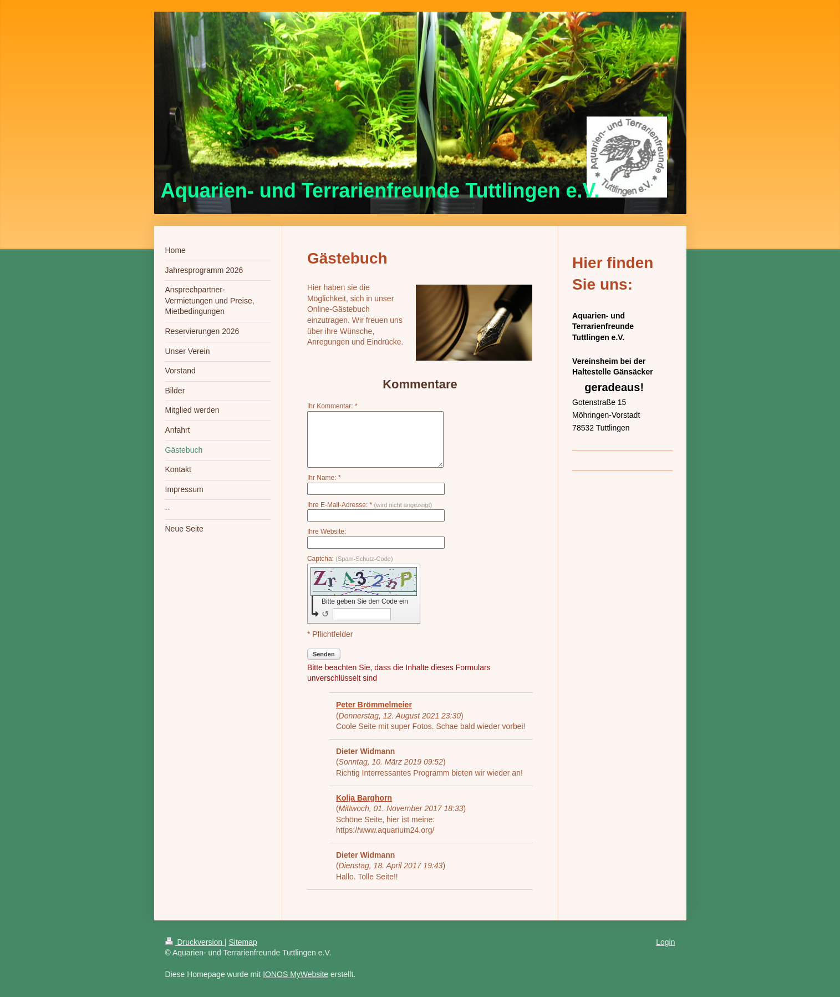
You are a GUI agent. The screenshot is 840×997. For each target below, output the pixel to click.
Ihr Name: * (324, 478)
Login (665, 942)
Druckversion (195, 942)
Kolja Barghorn (364, 797)
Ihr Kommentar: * (332, 406)
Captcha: (350, 559)
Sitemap (243, 942)
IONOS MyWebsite (295, 974)
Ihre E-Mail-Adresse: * (369, 505)
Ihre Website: (326, 531)
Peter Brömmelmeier (374, 704)
